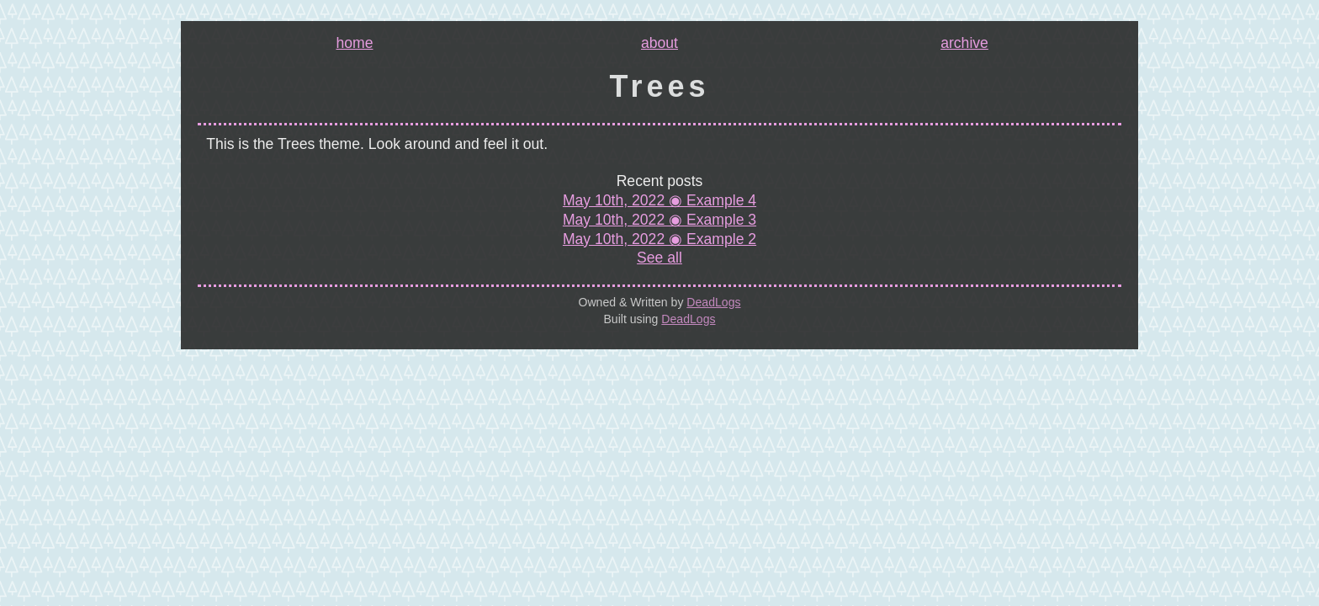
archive (964, 43)
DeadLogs (713, 302)
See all (659, 257)
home (354, 43)
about (659, 43)
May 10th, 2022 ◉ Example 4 (659, 200)
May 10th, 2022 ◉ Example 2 (659, 239)
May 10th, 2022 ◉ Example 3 (659, 219)
